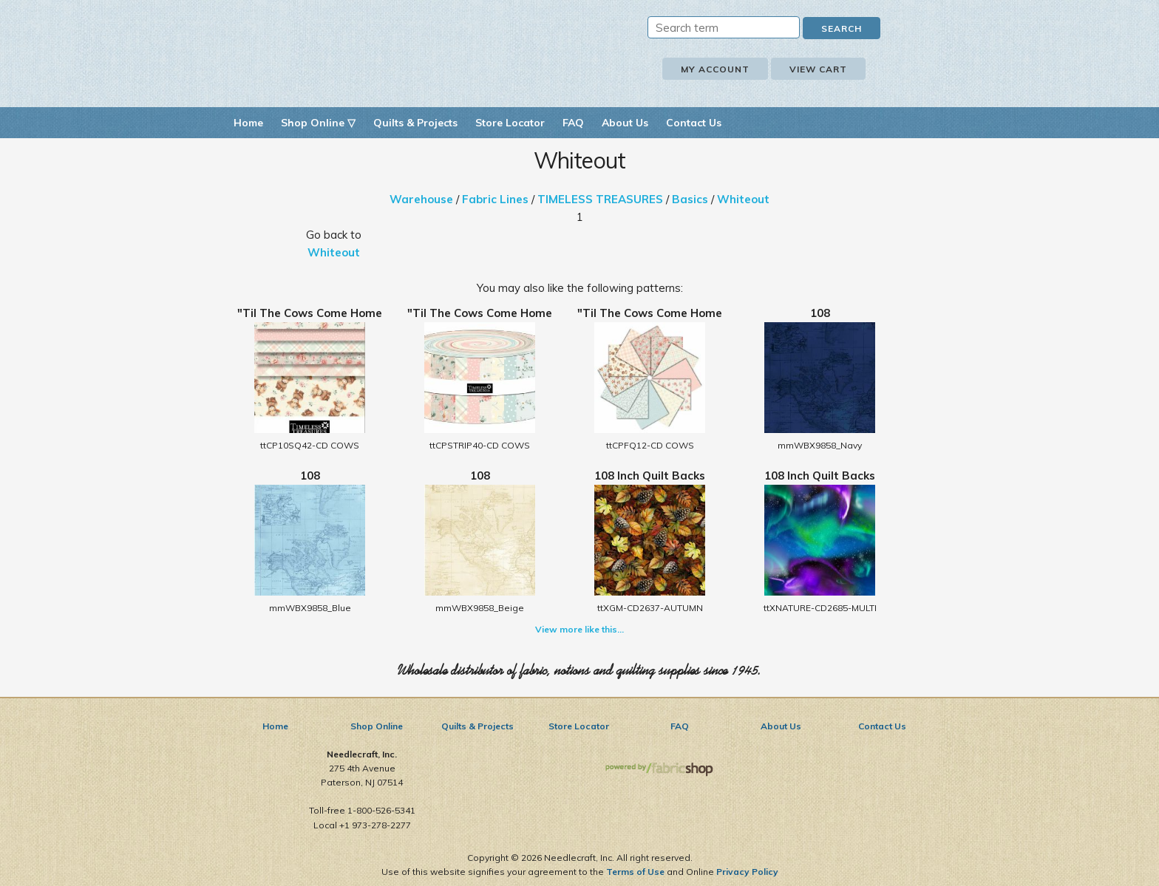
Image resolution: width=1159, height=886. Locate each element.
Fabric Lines (495, 199)
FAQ (573, 122)
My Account (715, 69)
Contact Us (693, 122)
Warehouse (421, 199)
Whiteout (743, 199)
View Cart (818, 69)
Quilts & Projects (415, 122)
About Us (625, 122)
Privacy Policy (747, 871)
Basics (690, 199)
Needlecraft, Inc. (394, 50)
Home (248, 122)
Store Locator (510, 122)
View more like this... (579, 629)
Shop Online (376, 726)
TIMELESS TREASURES (600, 199)
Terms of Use (635, 871)
